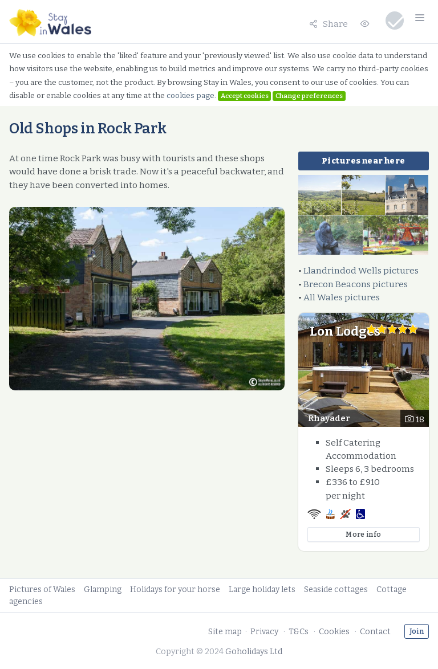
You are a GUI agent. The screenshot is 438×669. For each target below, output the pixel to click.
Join (416, 631)
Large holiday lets (262, 589)
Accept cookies (245, 96)
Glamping (102, 589)
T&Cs (299, 632)
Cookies (334, 632)
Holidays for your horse (175, 589)
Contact (375, 632)
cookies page (190, 95)
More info (363, 535)
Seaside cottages (336, 589)
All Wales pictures (341, 297)
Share (328, 23)
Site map (225, 632)
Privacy (264, 632)
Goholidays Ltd (253, 651)
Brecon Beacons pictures (355, 284)
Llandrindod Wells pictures (361, 270)
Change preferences (309, 96)
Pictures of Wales (42, 589)
